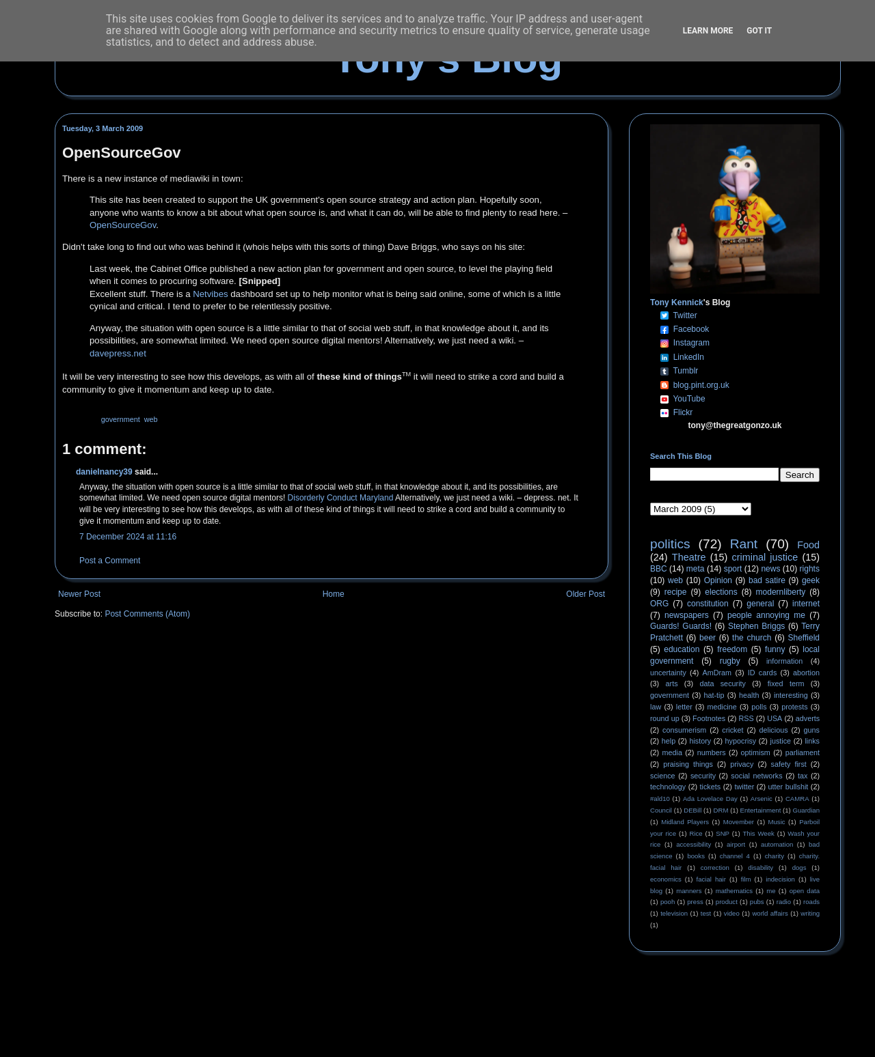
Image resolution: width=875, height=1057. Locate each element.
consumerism (684, 730)
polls (758, 707)
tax (802, 776)
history (700, 741)
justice (780, 741)
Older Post (585, 594)
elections (721, 592)
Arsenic (761, 798)
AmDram (717, 672)
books (696, 856)
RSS (746, 718)
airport (736, 844)
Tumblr (685, 371)
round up (664, 718)
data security (722, 683)
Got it (759, 31)
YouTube (689, 399)
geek (811, 580)
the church (751, 638)
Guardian (806, 810)
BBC (658, 569)
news (770, 569)
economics (666, 879)
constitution (708, 603)
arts (672, 683)
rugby (730, 661)
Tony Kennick (676, 302)
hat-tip (714, 695)
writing (810, 913)
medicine (722, 707)
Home (334, 594)
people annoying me (766, 615)
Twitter (685, 315)
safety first (789, 764)
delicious (773, 730)
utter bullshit (788, 787)
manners (688, 890)
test (706, 913)
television (674, 913)
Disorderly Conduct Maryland (341, 498)
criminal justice (765, 557)
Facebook (691, 329)
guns (812, 730)
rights (810, 569)
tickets (710, 787)
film (746, 879)
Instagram (691, 343)
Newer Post (79, 594)
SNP (722, 833)
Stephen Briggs (756, 626)
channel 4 (735, 856)
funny (775, 649)
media (672, 752)
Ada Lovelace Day (710, 798)
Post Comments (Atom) (147, 614)
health (749, 695)
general (760, 603)
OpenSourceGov (123, 225)
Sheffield (803, 638)
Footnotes (708, 718)
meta (695, 569)
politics (670, 544)
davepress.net (118, 353)
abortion (806, 672)
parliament (802, 752)
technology (668, 787)
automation (777, 844)
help (668, 741)
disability (760, 867)
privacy (741, 764)
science (662, 776)
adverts (808, 718)
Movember (738, 822)
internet (806, 603)
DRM (721, 810)
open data (805, 890)
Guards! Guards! (681, 626)
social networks (756, 776)
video (732, 913)
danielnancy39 (104, 472)
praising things (688, 764)
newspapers (686, 615)
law (655, 707)
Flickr (683, 412)
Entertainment (760, 810)
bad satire (767, 580)
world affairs (770, 913)
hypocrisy (741, 741)
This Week (758, 833)
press (695, 901)
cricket (732, 730)
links (812, 741)
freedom (732, 649)
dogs (799, 867)
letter (684, 707)
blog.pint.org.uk (701, 385)
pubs (757, 901)
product (727, 901)
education (681, 649)
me (770, 890)
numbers (711, 752)
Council (661, 810)
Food (808, 544)
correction (715, 867)
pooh (667, 901)
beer (707, 638)
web (151, 419)
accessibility (693, 844)
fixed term (786, 683)
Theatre (689, 557)
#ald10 (660, 798)
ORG (659, 603)
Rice (696, 833)
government (120, 419)
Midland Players (685, 822)
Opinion (718, 580)
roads (811, 901)
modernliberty (781, 592)
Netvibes (210, 294)
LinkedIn (688, 357)
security (703, 776)
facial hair (711, 879)
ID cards (762, 672)
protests (794, 707)
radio (784, 901)
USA (774, 718)
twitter (744, 787)
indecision (780, 879)
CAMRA (797, 798)
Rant (744, 544)
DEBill (692, 810)
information (784, 661)
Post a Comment (109, 560)
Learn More (708, 31)
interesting (791, 695)
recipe (675, 592)
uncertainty (668, 672)
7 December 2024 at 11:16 (127, 536)
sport (733, 569)
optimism (755, 752)
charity (774, 856)
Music (776, 822)
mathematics (734, 890)
